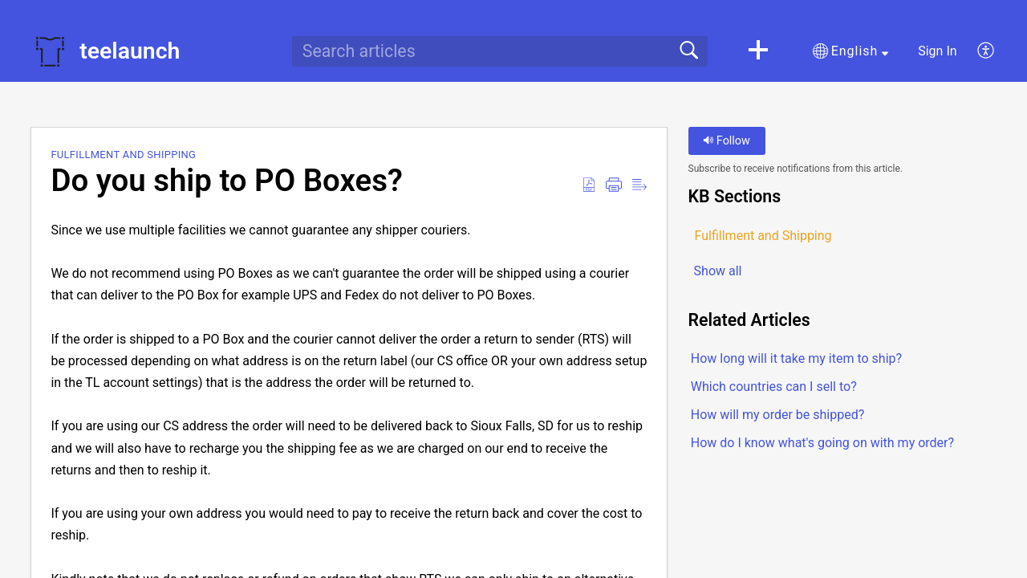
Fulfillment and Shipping (123, 155)
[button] (758, 51)
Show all (718, 271)
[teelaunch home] (49, 51)
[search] (500, 51)
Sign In (937, 51)
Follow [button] (726, 141)
